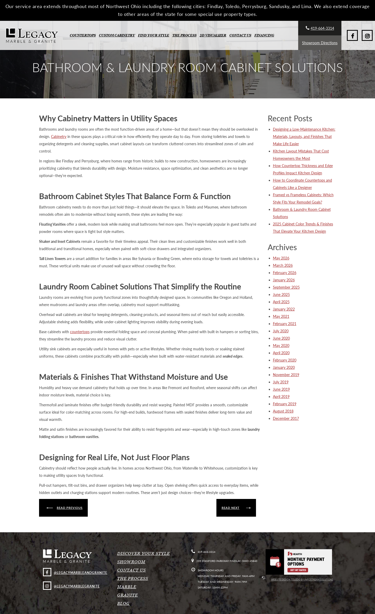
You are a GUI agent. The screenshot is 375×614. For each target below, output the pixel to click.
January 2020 (284, 367)
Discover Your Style (143, 553)
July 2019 (281, 382)
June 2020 (281, 338)
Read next (231, 507)
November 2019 (286, 374)
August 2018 (283, 411)
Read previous (70, 507)
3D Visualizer (213, 35)
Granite (127, 595)
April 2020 (281, 353)
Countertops (83, 35)
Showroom (131, 561)
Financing (264, 35)
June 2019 (281, 389)
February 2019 (284, 404)
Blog (123, 603)
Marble (126, 586)
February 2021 (284, 323)
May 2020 (281, 345)
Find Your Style (153, 35)
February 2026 (284, 272)
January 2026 (284, 280)
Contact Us (240, 35)
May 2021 (281, 316)
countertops (80, 332)
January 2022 (284, 309)
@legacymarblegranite (71, 586)
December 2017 (286, 418)
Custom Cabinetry (117, 35)
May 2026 (281, 258)
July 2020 (281, 331)
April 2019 (281, 396)
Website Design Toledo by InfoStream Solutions (297, 579)
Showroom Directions (320, 43)
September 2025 (286, 287)
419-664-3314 (320, 28)
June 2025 (281, 294)
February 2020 (284, 360)
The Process (184, 35)
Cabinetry (58, 136)
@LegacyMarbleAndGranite (75, 573)
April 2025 (281, 302)
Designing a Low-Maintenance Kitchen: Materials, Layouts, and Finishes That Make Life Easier (304, 136)
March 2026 (283, 265)
